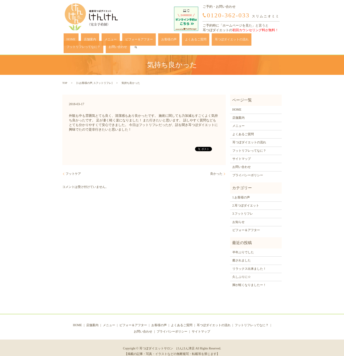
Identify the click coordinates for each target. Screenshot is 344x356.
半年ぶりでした (243, 245)
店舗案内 (83, 40)
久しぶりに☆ (241, 270)
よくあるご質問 (165, 40)
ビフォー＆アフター (120, 40)
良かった (216, 167)
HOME (70, 40)
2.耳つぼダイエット (245, 198)
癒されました (241, 253)
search (275, 40)
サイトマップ (241, 152)
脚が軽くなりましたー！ (249, 278)
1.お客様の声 (84, 76)
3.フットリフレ (102, 76)
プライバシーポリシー (247, 168)
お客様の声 (144, 40)
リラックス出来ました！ (249, 262)
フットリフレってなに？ (232, 40)
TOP (64, 76)
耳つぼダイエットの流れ (195, 40)
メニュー (98, 40)
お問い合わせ (260, 40)
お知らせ (238, 215)
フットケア (73, 167)
